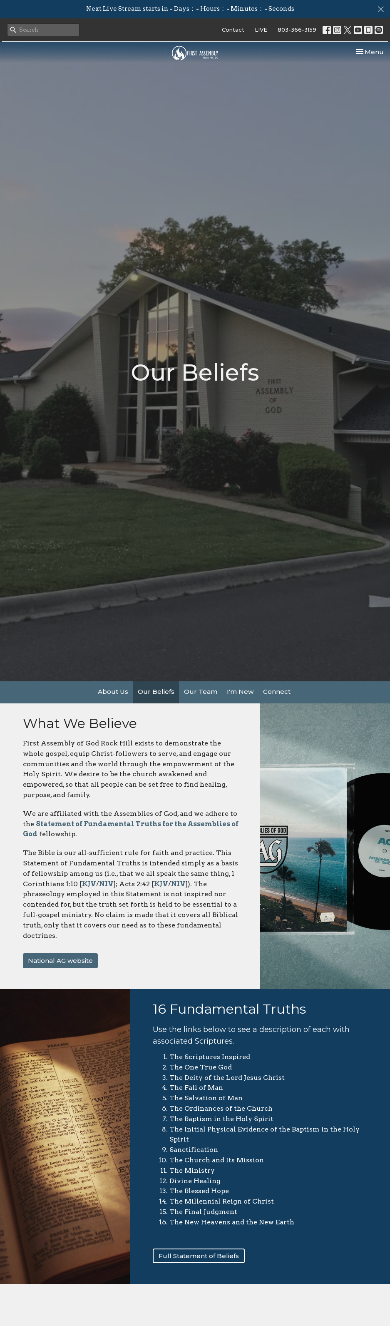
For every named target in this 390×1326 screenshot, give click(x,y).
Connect (277, 691)
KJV (89, 884)
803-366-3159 (297, 29)
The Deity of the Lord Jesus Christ (227, 1078)
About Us (113, 691)
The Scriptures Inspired (209, 1057)
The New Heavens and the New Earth (231, 1222)
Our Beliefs (156, 691)
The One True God (200, 1067)
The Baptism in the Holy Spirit (221, 1119)
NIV (106, 884)
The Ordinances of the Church (221, 1108)
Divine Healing (195, 1181)
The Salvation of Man (206, 1098)
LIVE (261, 29)
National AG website (60, 961)
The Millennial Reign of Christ (221, 1201)
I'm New (240, 691)
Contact (233, 29)
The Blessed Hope (199, 1191)
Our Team (200, 691)
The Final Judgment (203, 1212)
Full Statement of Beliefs (199, 1256)
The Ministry (192, 1170)
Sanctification (193, 1150)
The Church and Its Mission (216, 1160)
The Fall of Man (196, 1088)
